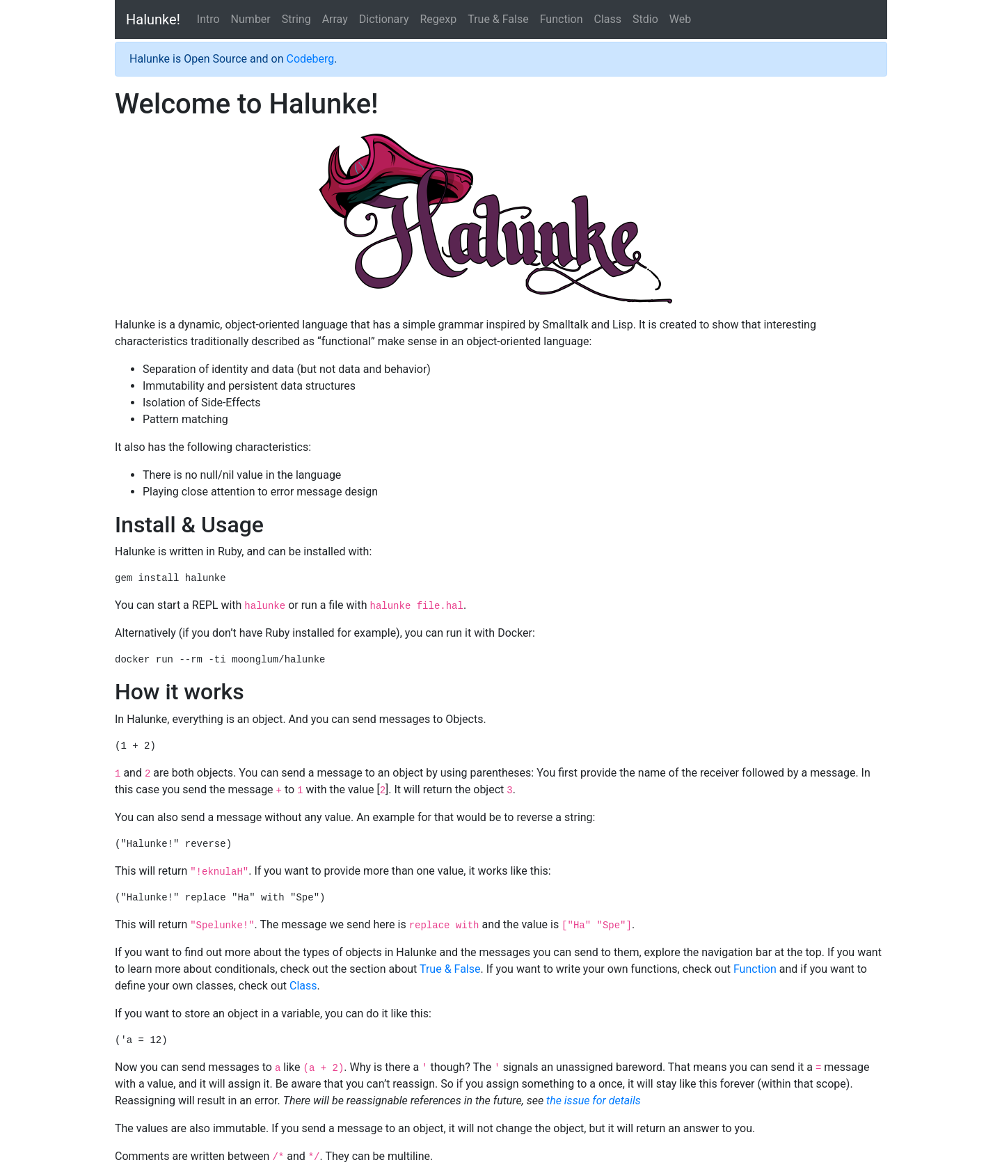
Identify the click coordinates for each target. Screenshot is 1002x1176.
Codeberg (310, 58)
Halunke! (153, 19)
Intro (208, 19)
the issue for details (593, 1100)
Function (561, 19)
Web (680, 19)
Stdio (645, 19)
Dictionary (384, 19)
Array (335, 19)
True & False (498, 19)
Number (251, 19)
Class (607, 19)
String (296, 19)
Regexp (438, 19)
